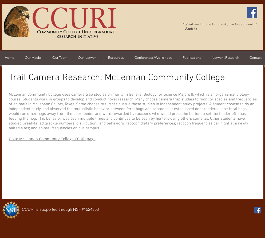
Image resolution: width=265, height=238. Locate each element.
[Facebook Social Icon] (252, 12)
